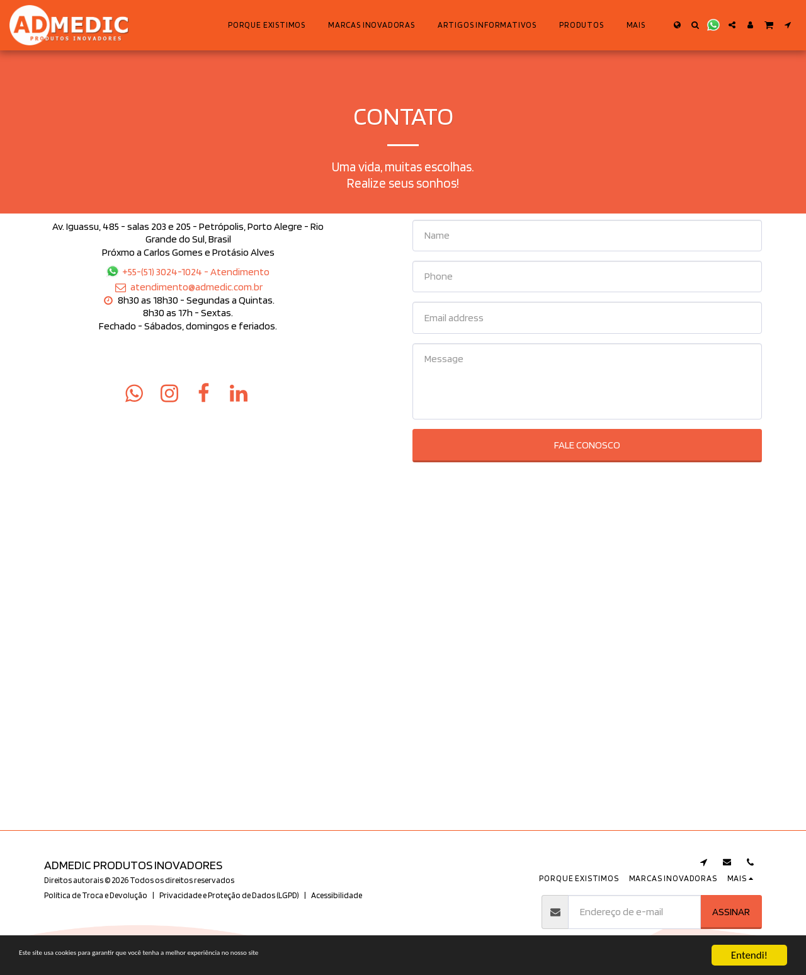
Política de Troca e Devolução (95, 895)
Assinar (731, 911)
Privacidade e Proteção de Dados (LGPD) (229, 895)
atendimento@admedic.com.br (188, 286)
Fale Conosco (587, 444)
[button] (695, 25)
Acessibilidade (336, 895)
